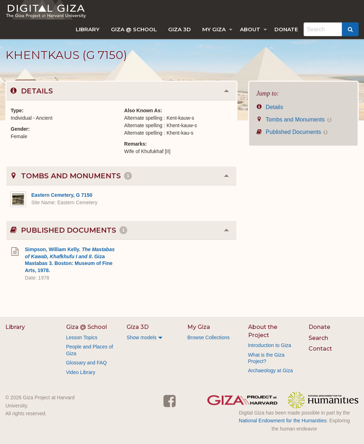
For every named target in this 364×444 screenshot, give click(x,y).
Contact (320, 348)
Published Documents (292, 132)
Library (88, 29)
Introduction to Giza (269, 345)
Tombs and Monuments (294, 120)
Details (269, 107)
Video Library (80, 372)
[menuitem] (87, 29)
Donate (286, 29)
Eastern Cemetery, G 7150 (61, 195)
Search (318, 338)
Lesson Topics (81, 337)
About (250, 29)
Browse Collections (208, 337)
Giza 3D (179, 29)
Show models (141, 337)
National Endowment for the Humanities (283, 420)
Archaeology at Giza (270, 370)
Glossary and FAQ (86, 363)
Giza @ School (134, 29)
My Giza (214, 29)
